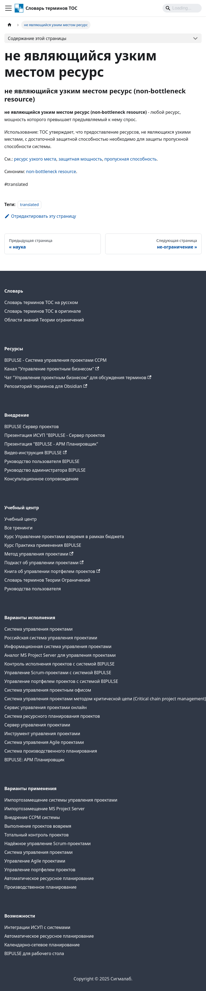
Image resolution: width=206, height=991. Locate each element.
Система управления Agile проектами (44, 742)
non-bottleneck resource (51, 171)
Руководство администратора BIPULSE (45, 470)
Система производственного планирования (50, 751)
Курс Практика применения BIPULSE (42, 545)
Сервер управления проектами (37, 725)
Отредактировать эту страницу (40, 216)
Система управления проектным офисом (47, 690)
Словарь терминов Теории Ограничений (47, 580)
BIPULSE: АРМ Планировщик (34, 760)
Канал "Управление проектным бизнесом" (51, 369)
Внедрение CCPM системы (32, 817)
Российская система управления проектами (50, 638)
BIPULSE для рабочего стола (34, 953)
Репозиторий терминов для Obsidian (45, 386)
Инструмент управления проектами (42, 734)
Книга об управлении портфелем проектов (52, 571)
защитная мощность (80, 159)
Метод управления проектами (38, 554)
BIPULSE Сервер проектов (31, 426)
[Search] (182, 8)
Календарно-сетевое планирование (42, 945)
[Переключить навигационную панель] (8, 8)
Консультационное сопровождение (41, 479)
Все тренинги (18, 528)
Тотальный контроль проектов (36, 835)
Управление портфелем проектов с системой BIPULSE (61, 681)
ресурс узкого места (35, 159)
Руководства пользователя (32, 589)
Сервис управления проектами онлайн (45, 707)
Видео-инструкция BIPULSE (35, 453)
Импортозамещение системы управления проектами (60, 800)
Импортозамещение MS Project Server (44, 809)
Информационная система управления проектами (57, 646)
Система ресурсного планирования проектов (52, 716)
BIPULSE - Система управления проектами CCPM (55, 360)
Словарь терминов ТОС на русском (41, 302)
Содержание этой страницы (37, 38)
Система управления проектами (38, 629)
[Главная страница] (9, 25)
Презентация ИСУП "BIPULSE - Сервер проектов (54, 435)
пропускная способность (130, 159)
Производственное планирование (40, 887)
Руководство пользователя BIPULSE (41, 461)
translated (29, 204)
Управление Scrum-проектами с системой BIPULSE (57, 673)
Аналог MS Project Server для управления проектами (60, 655)
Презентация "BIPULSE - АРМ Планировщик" (51, 444)
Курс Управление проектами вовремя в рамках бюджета (64, 536)
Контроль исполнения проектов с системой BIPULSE (59, 664)
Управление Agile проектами (34, 861)
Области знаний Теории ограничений (44, 320)
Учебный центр (20, 519)
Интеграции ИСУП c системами (37, 927)
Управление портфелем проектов (39, 870)
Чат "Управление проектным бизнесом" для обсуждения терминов (77, 378)
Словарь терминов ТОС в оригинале (42, 311)
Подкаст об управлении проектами (43, 563)
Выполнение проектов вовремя (37, 826)
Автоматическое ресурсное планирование (49, 878)
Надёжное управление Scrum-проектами (47, 843)
